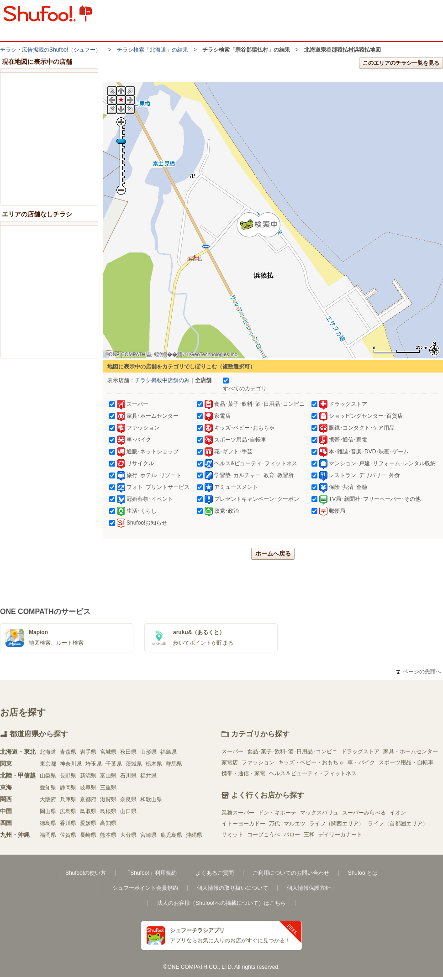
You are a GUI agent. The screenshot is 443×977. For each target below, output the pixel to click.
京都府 (88, 799)
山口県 (128, 811)
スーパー (232, 751)
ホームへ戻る (273, 553)
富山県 (108, 775)
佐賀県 (68, 835)
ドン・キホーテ (277, 812)
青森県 (68, 752)
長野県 (68, 775)
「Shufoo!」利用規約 (150, 873)
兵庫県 (68, 799)
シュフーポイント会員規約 (145, 888)
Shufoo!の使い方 (85, 873)
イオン (398, 812)
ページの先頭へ (418, 671)
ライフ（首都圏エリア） (398, 823)
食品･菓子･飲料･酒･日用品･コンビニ (292, 751)
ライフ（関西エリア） (336, 823)
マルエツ (295, 823)
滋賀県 (108, 799)
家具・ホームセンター (410, 751)
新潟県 (88, 775)
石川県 (128, 775)
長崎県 (88, 835)
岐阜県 (88, 787)
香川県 (68, 823)
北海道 (48, 752)
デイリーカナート (340, 834)
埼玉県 (93, 764)
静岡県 (68, 787)
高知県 (108, 823)
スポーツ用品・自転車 (406, 762)
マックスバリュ (319, 812)
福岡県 (48, 835)
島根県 (108, 811)
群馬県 (174, 764)
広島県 (68, 811)
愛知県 (48, 787)
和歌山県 (151, 799)
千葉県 (113, 764)
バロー (292, 834)
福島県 (168, 752)
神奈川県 (71, 764)
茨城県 (134, 764)
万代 (274, 823)
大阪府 (48, 799)
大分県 (128, 835)
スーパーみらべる (364, 812)
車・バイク (361, 762)
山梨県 (48, 775)
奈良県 (128, 799)
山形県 (148, 752)
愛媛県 (88, 823)
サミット (232, 834)
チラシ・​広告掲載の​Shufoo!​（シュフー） (50, 50)
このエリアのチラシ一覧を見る (401, 63)
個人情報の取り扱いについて (232, 888)
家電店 (230, 762)
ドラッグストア (360, 751)
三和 (309, 834)
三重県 (108, 787)
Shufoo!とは (363, 873)
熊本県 (108, 835)
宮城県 (108, 752)
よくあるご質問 (214, 873)
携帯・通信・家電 (243, 773)
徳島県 (48, 823)
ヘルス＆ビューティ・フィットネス (313, 773)
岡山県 (48, 811)
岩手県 (88, 752)
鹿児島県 (171, 835)
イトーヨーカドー (243, 823)
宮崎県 (148, 835)
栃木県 (154, 764)
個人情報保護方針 (309, 888)
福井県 (148, 775)
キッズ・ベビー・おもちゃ (311, 762)
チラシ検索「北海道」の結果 (152, 50)
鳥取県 (88, 811)
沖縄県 (194, 835)
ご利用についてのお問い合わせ (291, 873)
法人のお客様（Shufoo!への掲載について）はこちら (221, 903)
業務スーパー (238, 812)
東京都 (48, 764)
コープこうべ (263, 834)
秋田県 (128, 752)
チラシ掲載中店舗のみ (162, 380)
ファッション (258, 762)
